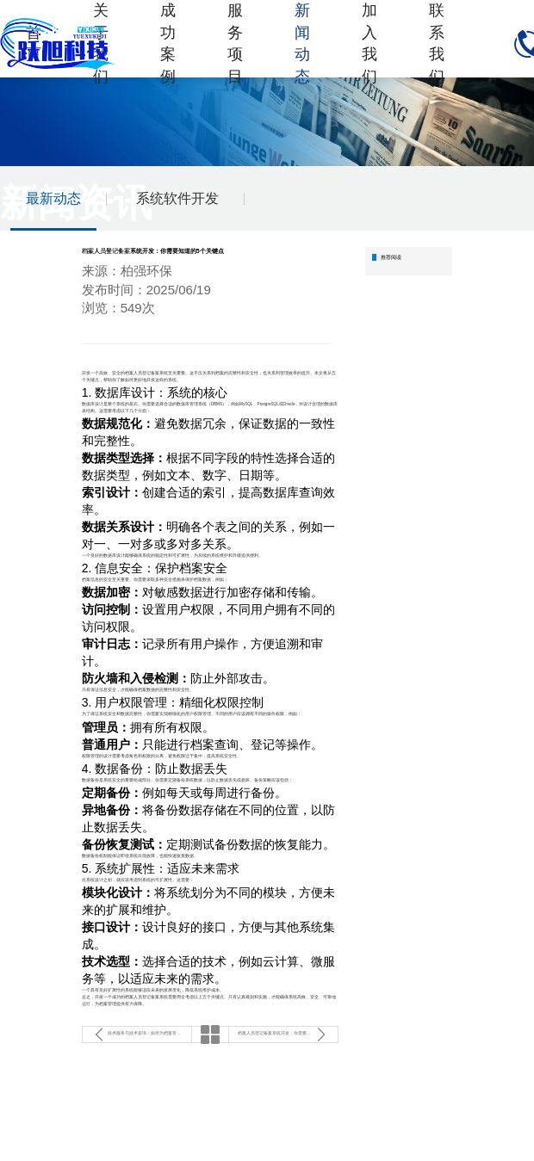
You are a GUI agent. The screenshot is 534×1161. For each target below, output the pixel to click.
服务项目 (235, 43)
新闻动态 (302, 43)
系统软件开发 (177, 198)
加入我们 (369, 43)
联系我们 (436, 43)
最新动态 (53, 198)
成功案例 (168, 43)
